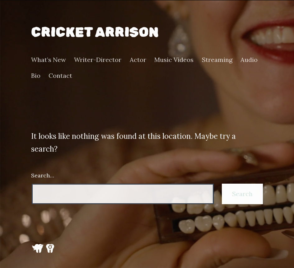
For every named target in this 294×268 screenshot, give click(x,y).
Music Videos (174, 59)
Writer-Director (97, 59)
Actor (138, 59)
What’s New (48, 59)
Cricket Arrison (95, 32)
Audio (249, 59)
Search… (42, 175)
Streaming (217, 59)
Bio (35, 75)
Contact (60, 75)
